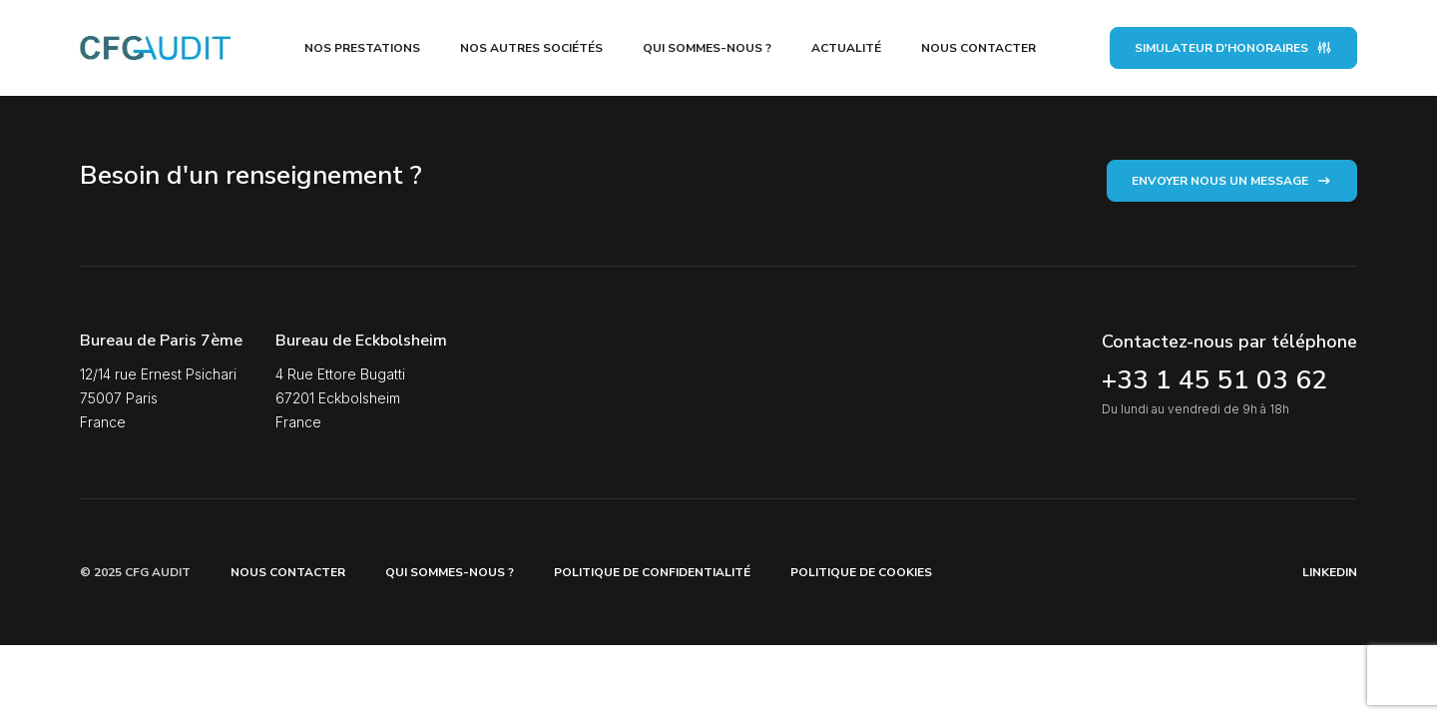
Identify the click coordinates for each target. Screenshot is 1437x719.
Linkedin (1329, 572)
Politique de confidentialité (652, 572)
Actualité (846, 48)
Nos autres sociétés (531, 48)
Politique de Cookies (861, 572)
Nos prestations (362, 48)
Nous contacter (978, 48)
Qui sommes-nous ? (707, 48)
